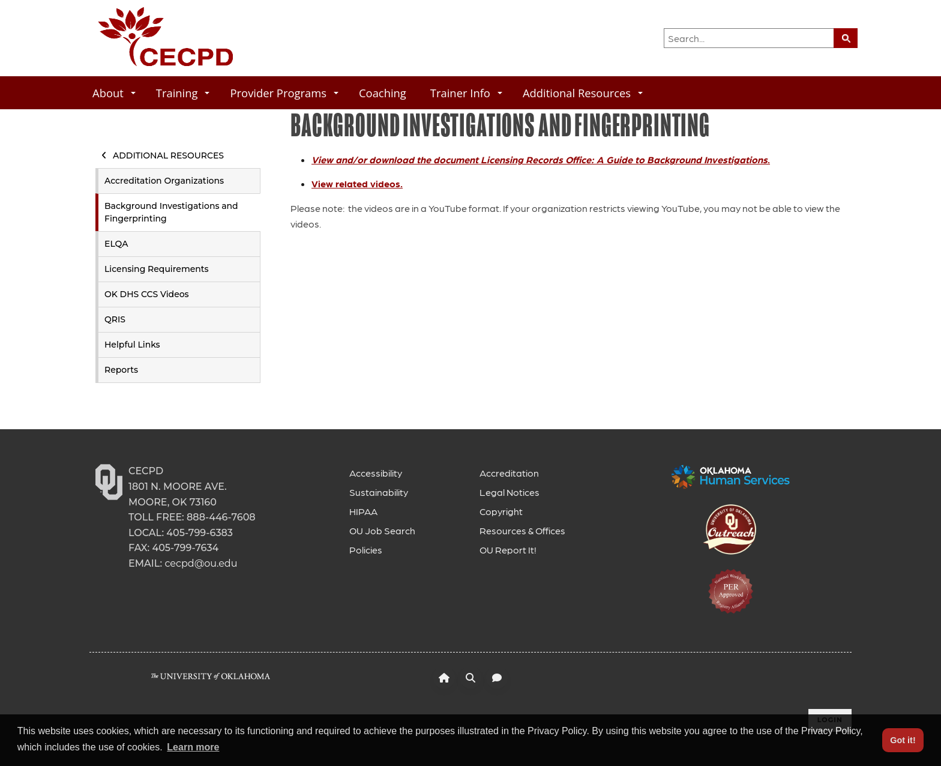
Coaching (382, 92)
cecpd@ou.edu (200, 563)
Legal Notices (510, 492)
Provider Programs (284, 92)
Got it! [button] (902, 740)
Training (183, 92)
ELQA (116, 243)
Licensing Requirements (156, 269)
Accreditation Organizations (164, 180)
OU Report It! (508, 549)
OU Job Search (382, 530)
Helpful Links (132, 344)
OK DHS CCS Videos (146, 294)
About (114, 92)
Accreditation (509, 472)
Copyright (501, 511)
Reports (121, 369)
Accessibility (375, 472)
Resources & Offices (522, 530)
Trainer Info (466, 92)
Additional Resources (583, 92)
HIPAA (363, 511)
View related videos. (357, 183)
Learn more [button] (193, 747)
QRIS (114, 319)
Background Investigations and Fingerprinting (171, 212)
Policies (365, 549)
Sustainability (378, 492)
